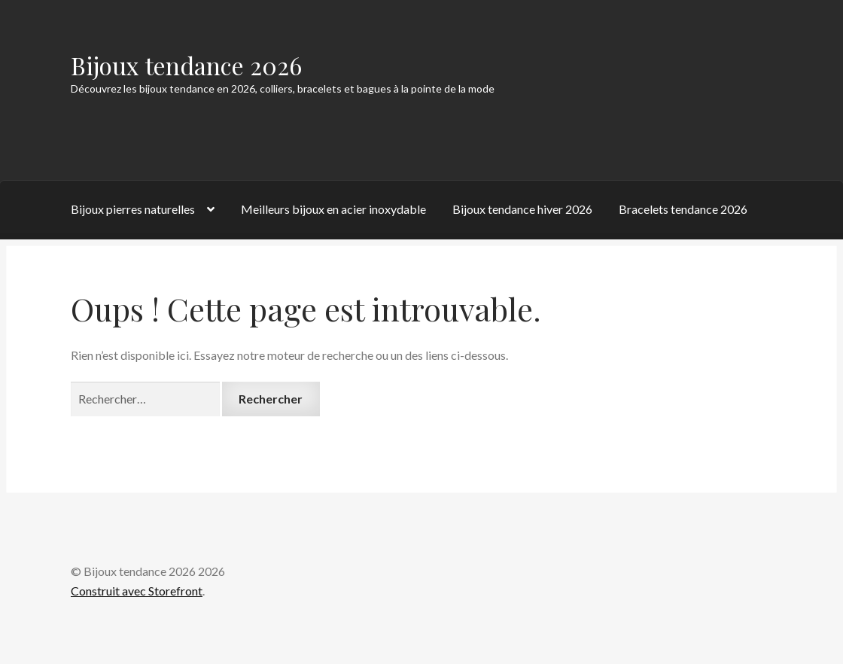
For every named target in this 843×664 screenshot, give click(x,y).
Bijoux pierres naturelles (133, 209)
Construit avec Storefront (136, 590)
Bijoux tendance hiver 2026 (522, 209)
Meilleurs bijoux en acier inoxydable (333, 209)
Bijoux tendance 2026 (186, 65)
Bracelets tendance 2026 (683, 209)
